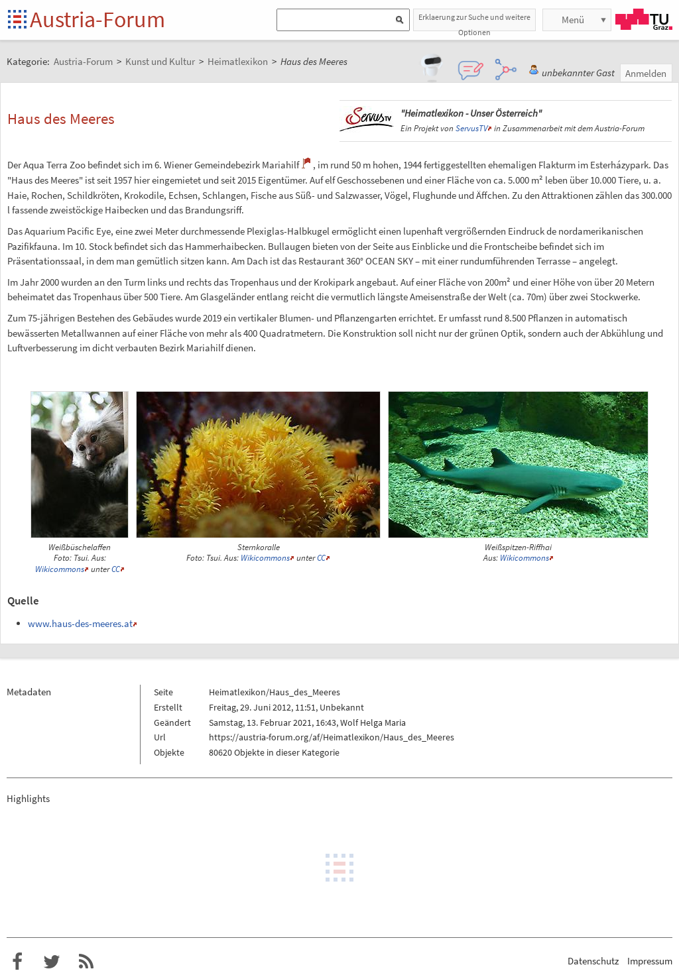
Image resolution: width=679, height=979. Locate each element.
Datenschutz (593, 960)
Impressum (649, 960)
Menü (573, 19)
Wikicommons (59, 569)
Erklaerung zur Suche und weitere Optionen (474, 21)
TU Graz (643, 19)
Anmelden (645, 73)
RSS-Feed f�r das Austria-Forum (86, 961)
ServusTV (471, 128)
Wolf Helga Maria (373, 722)
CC (115, 569)
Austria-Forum (97, 19)
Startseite (18, 20)
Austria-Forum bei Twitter (51, 961)
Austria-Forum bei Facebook (17, 961)
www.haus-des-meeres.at (80, 623)
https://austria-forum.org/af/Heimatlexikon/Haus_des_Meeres (331, 737)
